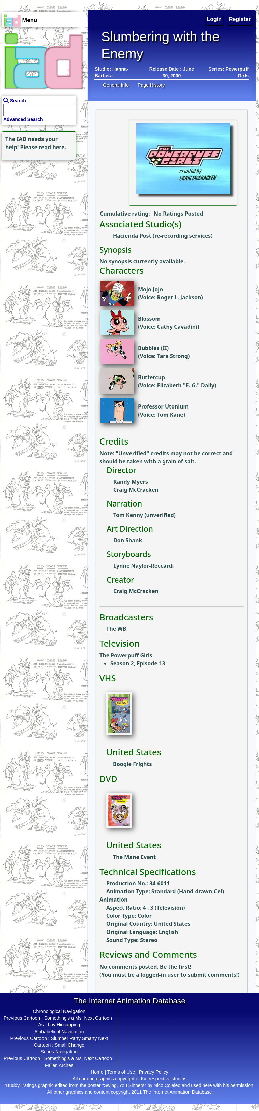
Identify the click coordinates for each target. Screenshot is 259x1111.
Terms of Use (121, 1072)
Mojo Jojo (150, 289)
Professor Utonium (163, 406)
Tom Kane (170, 414)
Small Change (69, 1045)
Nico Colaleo (167, 1085)
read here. (52, 147)
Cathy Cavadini (177, 326)
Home (97, 1072)
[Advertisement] (42, 204)
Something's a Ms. (63, 1018)
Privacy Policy (153, 1072)
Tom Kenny (128, 515)
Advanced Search (23, 119)
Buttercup (151, 377)
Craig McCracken (136, 489)
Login (214, 19)
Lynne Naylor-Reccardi (143, 565)
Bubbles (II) (153, 348)
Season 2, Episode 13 (137, 663)
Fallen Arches (59, 1065)
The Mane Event (134, 857)
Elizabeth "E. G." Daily (185, 385)
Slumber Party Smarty (74, 1038)
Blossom (149, 318)
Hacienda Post (132, 235)
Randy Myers (130, 481)
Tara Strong (172, 356)
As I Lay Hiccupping (59, 1024)
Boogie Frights (132, 764)
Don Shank (127, 540)
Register (240, 19)
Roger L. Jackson (179, 297)
